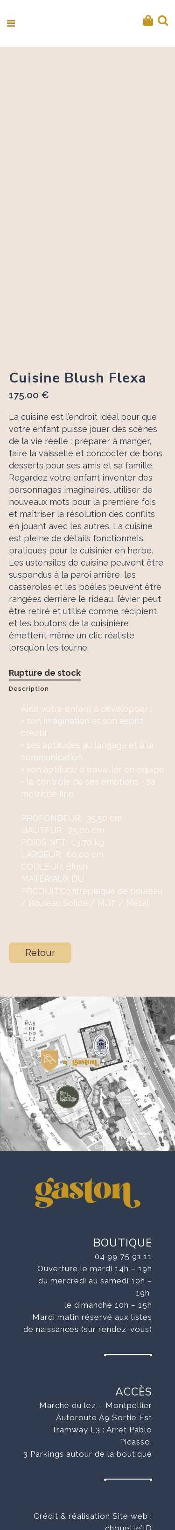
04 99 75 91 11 (123, 1191)
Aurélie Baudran (120, 1475)
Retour (40, 887)
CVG (143, 1499)
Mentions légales (118, 1487)
